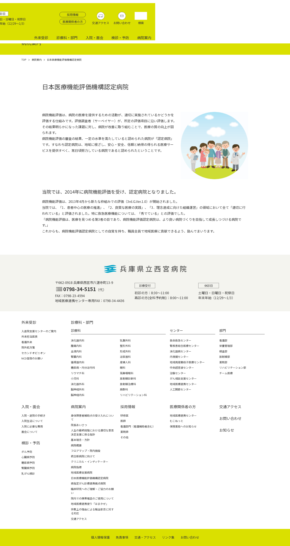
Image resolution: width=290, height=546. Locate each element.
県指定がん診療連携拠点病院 (88, 483)
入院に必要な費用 (32, 426)
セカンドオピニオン (33, 353)
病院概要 (76, 445)
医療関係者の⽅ (183, 406)
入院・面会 (229, 25)
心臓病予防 (28, 457)
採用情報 (211, 6)
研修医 (124, 415)
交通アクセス (239, 15)
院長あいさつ (79, 425)
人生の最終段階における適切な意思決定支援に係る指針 (92, 432)
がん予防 (26, 452)
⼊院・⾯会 (30, 406)
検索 (280, 15)
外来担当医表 (29, 336)
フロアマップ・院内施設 (85, 451)
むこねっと (176, 421)
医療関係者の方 (211, 13)
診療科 (76, 330)
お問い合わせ (260, 15)
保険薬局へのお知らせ (183, 426)
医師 (123, 421)
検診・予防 (255, 25)
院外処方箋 (28, 347)
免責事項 (122, 537)
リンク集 (168, 537)
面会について (29, 432)
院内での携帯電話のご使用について (92, 498)
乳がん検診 (28, 473)
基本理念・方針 (80, 440)
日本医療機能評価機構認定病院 (89, 478)
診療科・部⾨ (82, 322)
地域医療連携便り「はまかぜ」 (89, 504)
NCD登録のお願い (32, 358)
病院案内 (279, 25)
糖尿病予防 (28, 463)
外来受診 (176, 25)
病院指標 (76, 467)
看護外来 (26, 342)
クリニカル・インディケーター (89, 462)
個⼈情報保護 (100, 537)
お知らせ (226, 430)
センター (176, 330)
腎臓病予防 (28, 468)
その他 (124, 437)
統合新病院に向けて (83, 456)
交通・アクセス (145, 537)
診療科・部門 (201, 25)
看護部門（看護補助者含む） (137, 426)
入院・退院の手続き (33, 415)
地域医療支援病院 (81, 472)
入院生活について (32, 421)
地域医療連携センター (183, 415)
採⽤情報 (127, 406)
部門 (222, 330)
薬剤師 (124, 432)
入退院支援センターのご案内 (38, 331)
